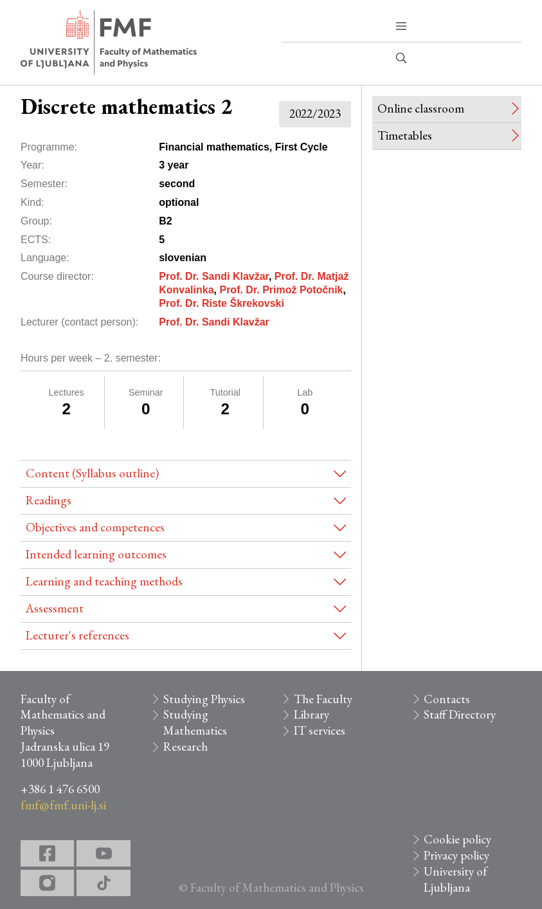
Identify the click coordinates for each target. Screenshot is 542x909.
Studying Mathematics (195, 722)
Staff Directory (460, 714)
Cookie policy (457, 839)
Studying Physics (204, 699)
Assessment (55, 608)
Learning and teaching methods (104, 581)
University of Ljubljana (455, 879)
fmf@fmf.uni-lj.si (63, 805)
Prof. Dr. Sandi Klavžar (214, 276)
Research (185, 747)
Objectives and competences (95, 527)
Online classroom (420, 108)
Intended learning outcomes (96, 554)
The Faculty (323, 699)
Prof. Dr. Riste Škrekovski (221, 303)
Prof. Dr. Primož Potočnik (281, 289)
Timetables (404, 135)
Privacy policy (456, 855)
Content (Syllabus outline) (92, 473)
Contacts (447, 699)
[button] (401, 26)
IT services (319, 730)
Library (311, 714)
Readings (48, 500)
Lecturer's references (77, 635)
